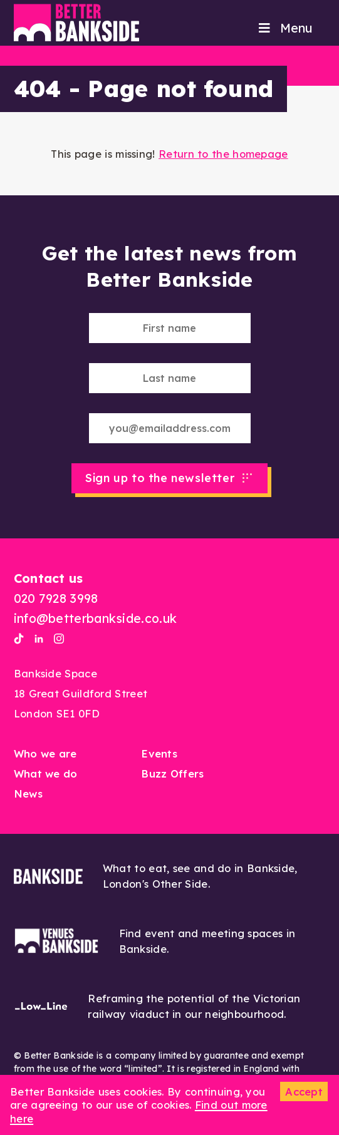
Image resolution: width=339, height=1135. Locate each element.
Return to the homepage (223, 153)
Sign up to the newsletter (159, 478)
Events (159, 753)
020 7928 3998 (56, 598)
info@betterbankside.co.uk (95, 618)
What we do (46, 773)
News (28, 793)
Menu (284, 28)
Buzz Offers (172, 773)
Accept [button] (304, 1091)
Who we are (45, 753)
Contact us (48, 578)
